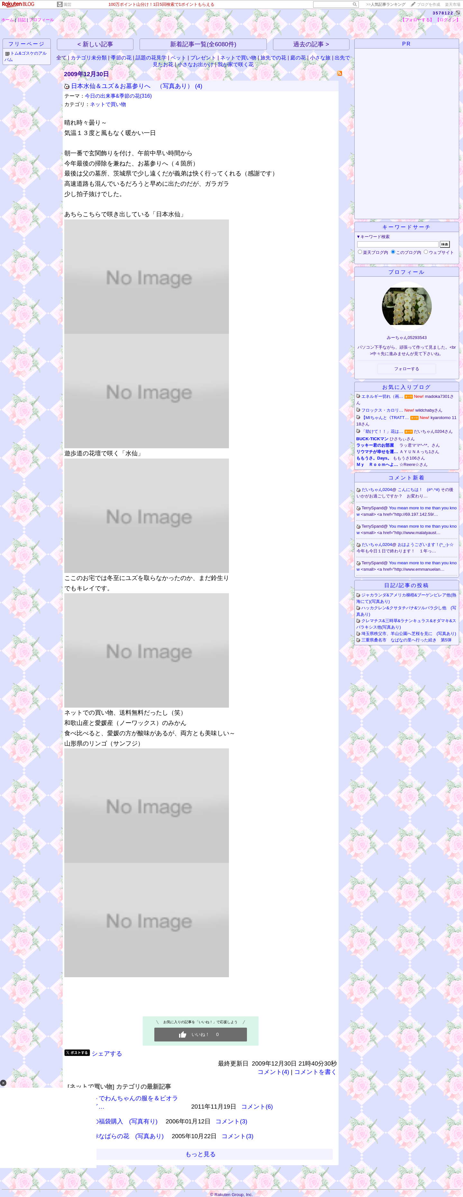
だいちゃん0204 (377, 489)
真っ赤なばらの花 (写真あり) (122, 1136)
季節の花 (121, 57)
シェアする (107, 1053)
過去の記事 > (311, 44)
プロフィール (41, 19)
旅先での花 (273, 57)
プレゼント (203, 57)
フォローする (406, 368)
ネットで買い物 (238, 57)
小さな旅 (320, 57)
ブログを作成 (428, 4)
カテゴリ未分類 (89, 57)
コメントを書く (315, 1071)
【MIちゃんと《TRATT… (385, 417)
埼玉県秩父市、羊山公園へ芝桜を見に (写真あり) (408, 633)
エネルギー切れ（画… (382, 396)
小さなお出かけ (195, 64)
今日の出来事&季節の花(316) (118, 96)
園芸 (67, 4)
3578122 (443, 13)
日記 (21, 19)
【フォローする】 (417, 19)
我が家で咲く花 (236, 64)
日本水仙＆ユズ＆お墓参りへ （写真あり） (132, 86)
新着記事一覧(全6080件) (203, 44)
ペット (178, 57)
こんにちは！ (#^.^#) (419, 489)
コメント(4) (273, 1071)
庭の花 (298, 57)
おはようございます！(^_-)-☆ (426, 544)
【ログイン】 (447, 19)
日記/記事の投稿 (406, 585)
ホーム (7, 19)
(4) (198, 86)
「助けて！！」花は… (382, 431)
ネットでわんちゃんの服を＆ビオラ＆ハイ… (129, 1102)
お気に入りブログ (406, 387)
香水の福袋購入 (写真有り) (119, 1121)
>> (385, 4)
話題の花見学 (151, 57)
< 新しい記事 (95, 44)
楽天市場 (452, 4)
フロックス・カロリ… (382, 410)
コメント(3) (231, 1121)
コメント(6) (257, 1106)
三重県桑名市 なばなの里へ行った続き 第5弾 (406, 640)
